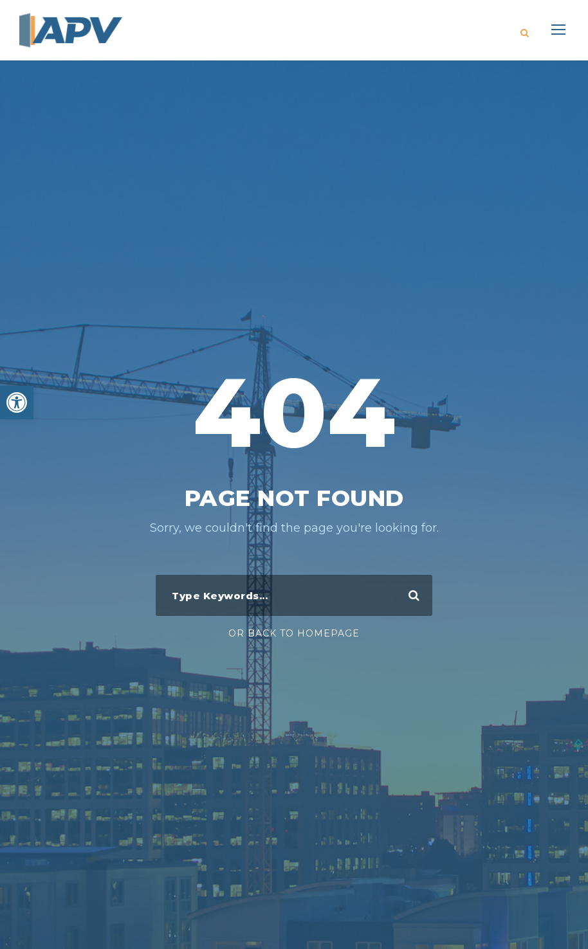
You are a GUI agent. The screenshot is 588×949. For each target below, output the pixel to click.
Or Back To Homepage (294, 633)
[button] (16, 402)
